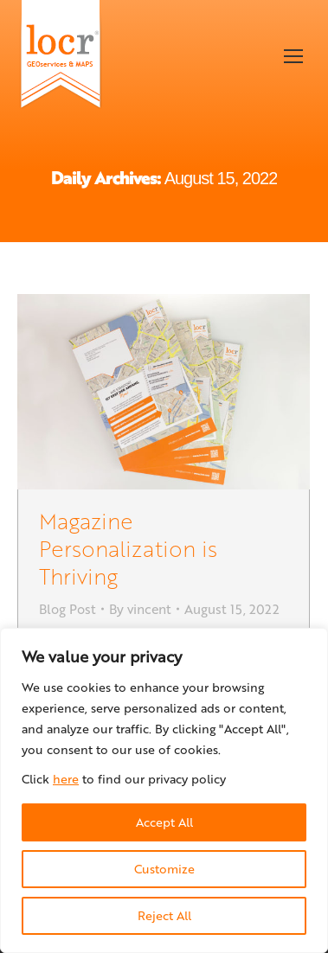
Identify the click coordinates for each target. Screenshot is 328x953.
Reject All (164, 915)
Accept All (164, 822)
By (140, 608)
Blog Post (67, 608)
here (66, 779)
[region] (164, 790)
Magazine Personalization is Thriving (128, 548)
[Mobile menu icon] (293, 56)
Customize (164, 868)
